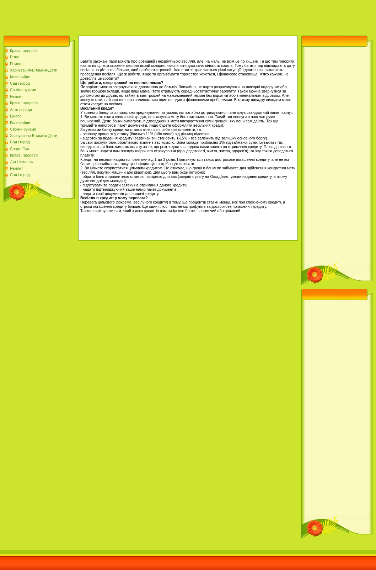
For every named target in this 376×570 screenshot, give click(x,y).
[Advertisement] (129, 16)
